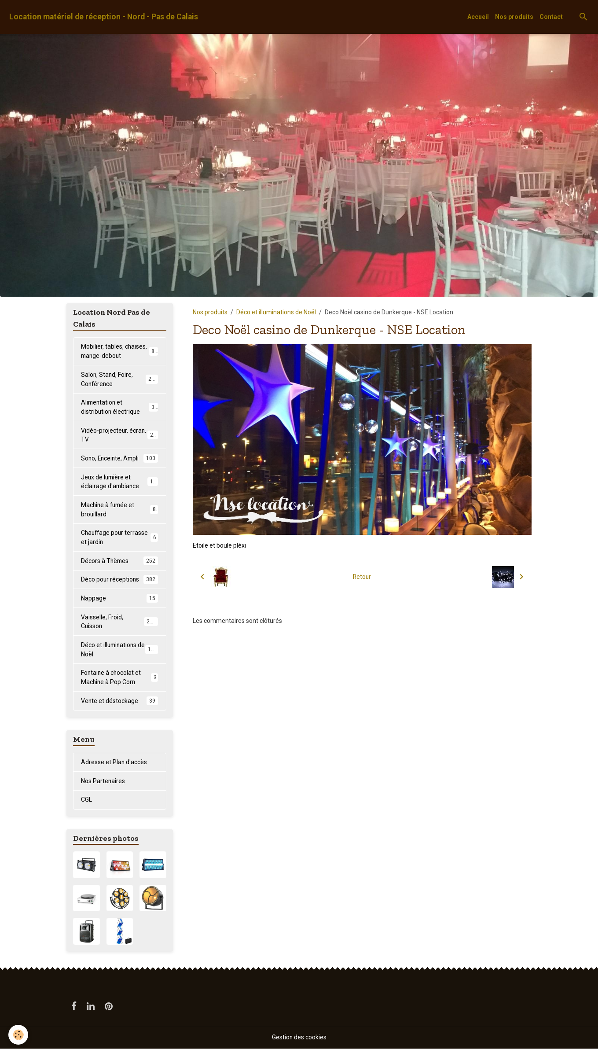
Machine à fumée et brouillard (119, 511)
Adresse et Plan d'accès (114, 765)
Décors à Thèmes (119, 563)
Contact (551, 16)
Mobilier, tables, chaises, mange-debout (119, 351)
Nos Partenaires (103, 784)
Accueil (478, 16)
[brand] (103, 17)
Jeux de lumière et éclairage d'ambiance (120, 483)
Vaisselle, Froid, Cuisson (119, 624)
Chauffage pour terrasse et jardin (119, 539)
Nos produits (514, 16)
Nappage (119, 600)
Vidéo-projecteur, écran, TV (119, 435)
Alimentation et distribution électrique (119, 407)
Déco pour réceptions (119, 582)
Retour (361, 576)
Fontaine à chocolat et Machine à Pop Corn (119, 680)
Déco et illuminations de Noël (276, 312)
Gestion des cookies (299, 1041)
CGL (86, 803)
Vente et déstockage (119, 704)
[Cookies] (19, 1035)
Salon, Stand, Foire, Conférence (119, 379)
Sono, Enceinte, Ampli (119, 459)
